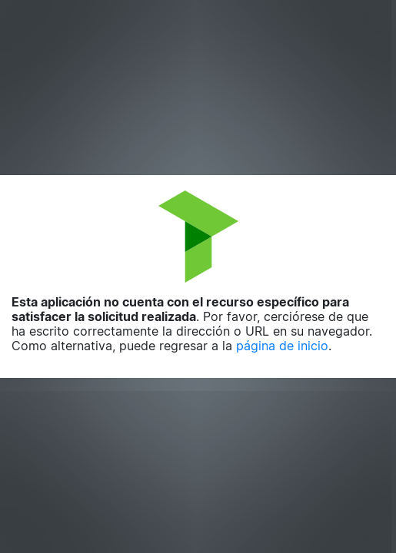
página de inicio (282, 345)
